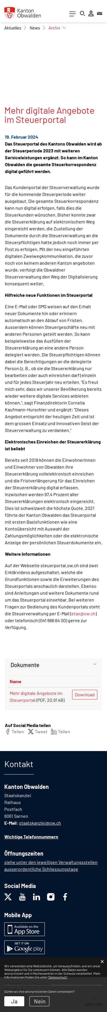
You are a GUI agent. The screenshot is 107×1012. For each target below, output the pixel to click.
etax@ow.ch (83, 613)
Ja (14, 1001)
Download (85, 694)
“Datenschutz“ (57, 977)
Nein (40, 1001)
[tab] (53, 665)
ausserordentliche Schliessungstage (41, 869)
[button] (12, 27)
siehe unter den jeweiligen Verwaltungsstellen (51, 862)
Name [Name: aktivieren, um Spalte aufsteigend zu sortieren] (15, 681)
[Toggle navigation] (72, 15)
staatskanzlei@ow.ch (40, 823)
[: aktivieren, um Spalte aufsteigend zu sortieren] (84, 681)
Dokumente (25, 664)
